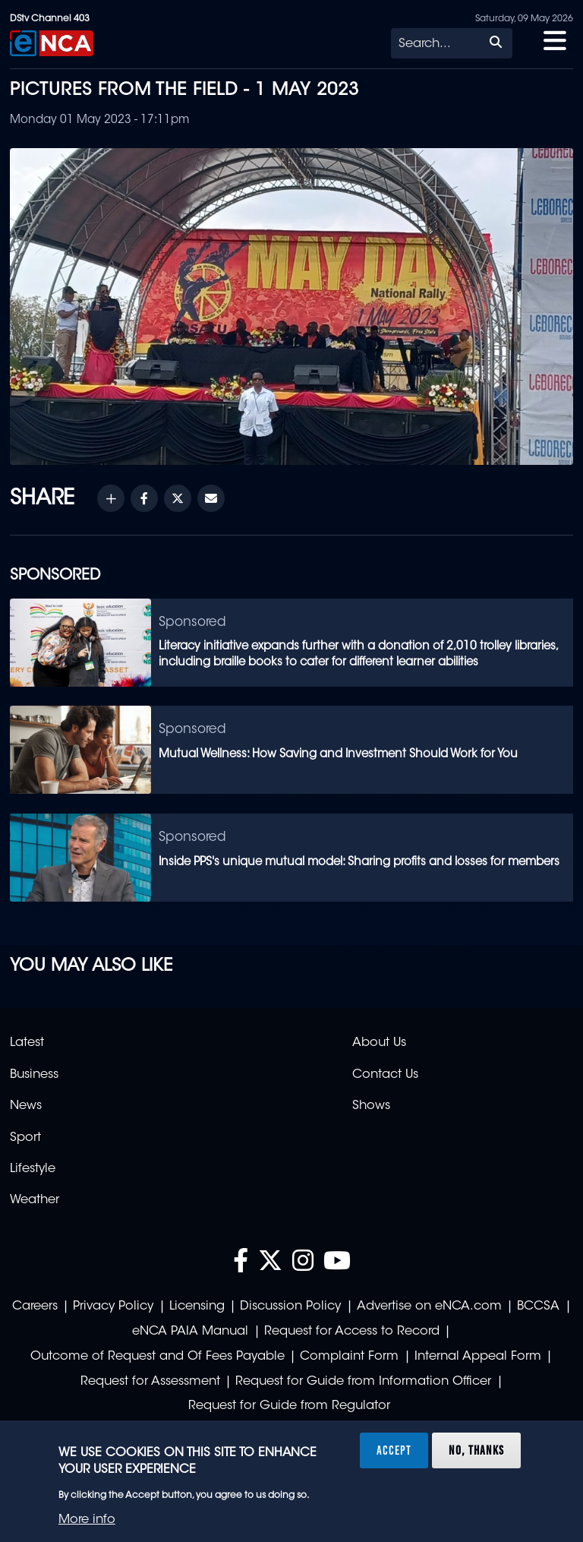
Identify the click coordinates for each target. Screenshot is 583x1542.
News (26, 1106)
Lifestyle (32, 1169)
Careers (35, 1306)
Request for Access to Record (352, 1332)
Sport (25, 1138)
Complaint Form (349, 1357)
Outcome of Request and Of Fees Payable (157, 1357)
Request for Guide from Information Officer (363, 1382)
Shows (371, 1106)
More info (86, 1520)
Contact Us (385, 1075)
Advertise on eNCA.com (429, 1306)
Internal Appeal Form (477, 1357)
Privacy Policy (113, 1306)
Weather (34, 1200)
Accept (394, 1450)
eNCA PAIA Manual (190, 1332)
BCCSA (538, 1306)
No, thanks (476, 1450)
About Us (379, 1043)
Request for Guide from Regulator (289, 1406)
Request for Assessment (150, 1382)
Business (34, 1075)
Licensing (197, 1306)
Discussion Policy (290, 1306)
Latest (27, 1043)
